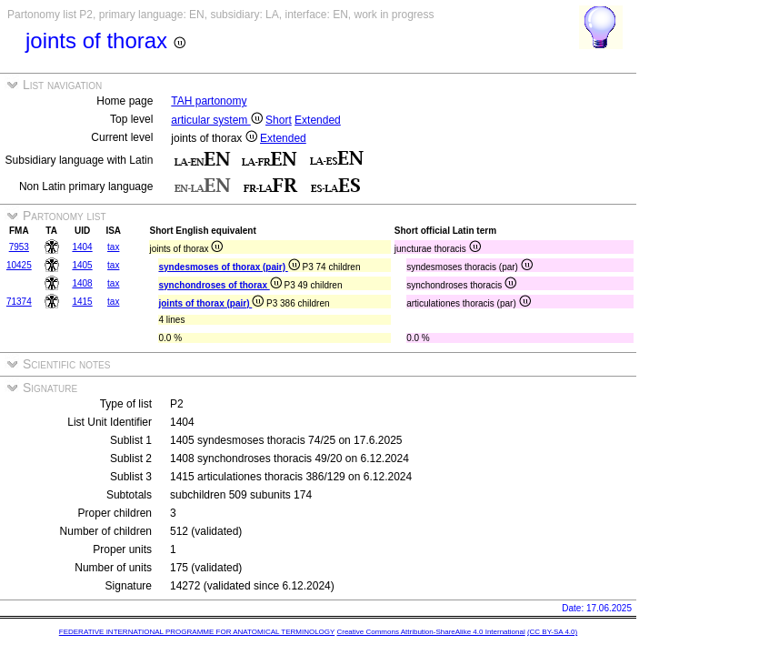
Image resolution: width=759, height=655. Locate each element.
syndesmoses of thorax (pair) (228, 267)
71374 (19, 302)
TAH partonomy (208, 101)
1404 (82, 247)
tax (113, 247)
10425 (19, 265)
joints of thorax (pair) (211, 303)
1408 (82, 283)
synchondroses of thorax (219, 285)
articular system (216, 120)
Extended (318, 120)
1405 (82, 265)
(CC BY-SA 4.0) (552, 632)
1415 (82, 302)
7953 (19, 247)
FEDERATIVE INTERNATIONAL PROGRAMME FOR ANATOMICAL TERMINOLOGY (197, 632)
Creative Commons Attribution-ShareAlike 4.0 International (430, 632)
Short (278, 120)
